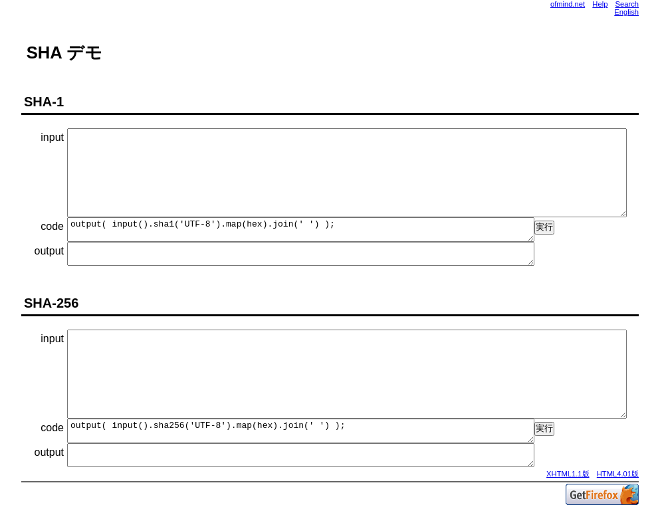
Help (599, 4)
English (626, 12)
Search (627, 4)
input (52, 137)
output (49, 250)
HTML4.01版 (618, 474)
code (52, 226)
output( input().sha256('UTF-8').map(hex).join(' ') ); (300, 431)
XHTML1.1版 (567, 474)
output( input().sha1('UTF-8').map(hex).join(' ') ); (300, 229)
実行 (544, 227)
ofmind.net (567, 4)
